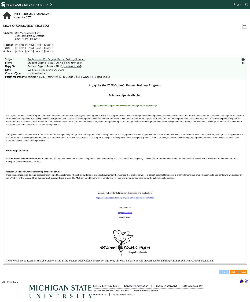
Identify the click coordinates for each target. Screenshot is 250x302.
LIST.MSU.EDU (10, 281)
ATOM (224, 271)
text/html (53, 76)
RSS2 (243, 271)
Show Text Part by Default (29, 35)
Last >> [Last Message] (49, 44)
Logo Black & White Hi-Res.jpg (84, 76)
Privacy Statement (165, 286)
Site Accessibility (193, 286)
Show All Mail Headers (27, 38)
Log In (238, 4)
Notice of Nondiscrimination (146, 290)
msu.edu (125, 290)
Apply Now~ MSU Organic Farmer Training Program (56, 59)
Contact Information (136, 286)
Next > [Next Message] (39, 44)
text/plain (33, 76)
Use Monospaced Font (27, 33)
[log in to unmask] (71, 62)
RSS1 (233, 271)
